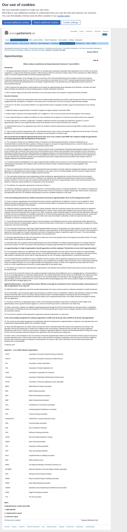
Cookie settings (70, 22)
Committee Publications (70, 48)
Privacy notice (70, 526)
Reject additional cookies (46, 22)
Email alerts (89, 31)
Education (78, 40)
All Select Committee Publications (90, 48)
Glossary (14, 526)
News (88, 43)
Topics (94, 43)
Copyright (61, 526)
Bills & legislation (44, 43)
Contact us (106, 31)
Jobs (43, 526)
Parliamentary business (19, 40)
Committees (54, 43)
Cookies (81, 31)
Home (7, 40)
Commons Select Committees (13, 50)
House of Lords (24, 43)
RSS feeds (97, 31)
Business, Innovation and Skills (34, 50)
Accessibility (74, 31)
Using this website (51, 526)
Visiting (71, 40)
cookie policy (63, 16)
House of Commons (11, 43)
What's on (34, 43)
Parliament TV (80, 43)
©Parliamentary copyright (12, 520)
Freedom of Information (33, 526)
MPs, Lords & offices (36, 40)
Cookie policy (79, 526)
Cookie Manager (90, 526)
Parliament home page (20, 48)
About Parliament (51, 40)
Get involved (62, 40)
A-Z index (7, 526)
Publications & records (67, 43)
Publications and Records (54, 48)
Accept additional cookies (16, 22)
